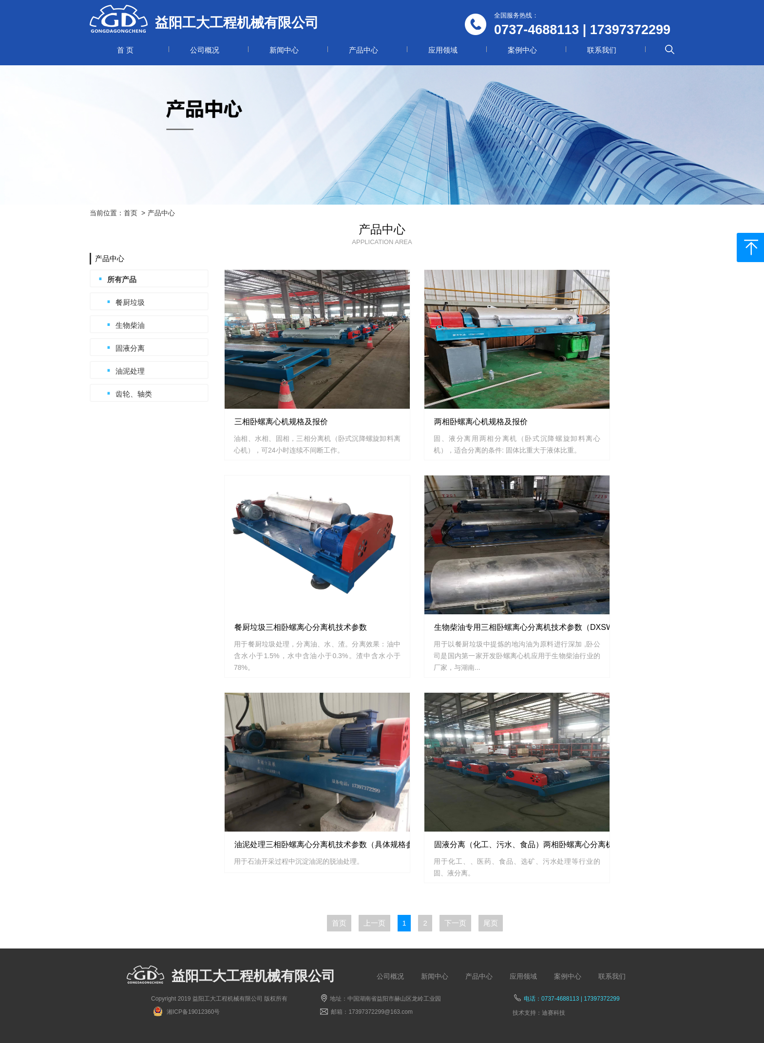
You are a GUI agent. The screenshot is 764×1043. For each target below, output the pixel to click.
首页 (130, 213)
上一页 (374, 923)
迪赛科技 (553, 1012)
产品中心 (363, 50)
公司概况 (204, 50)
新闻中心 (284, 50)
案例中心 (522, 50)
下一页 (455, 923)
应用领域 (443, 50)
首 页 (125, 50)
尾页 (490, 923)
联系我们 (601, 50)
